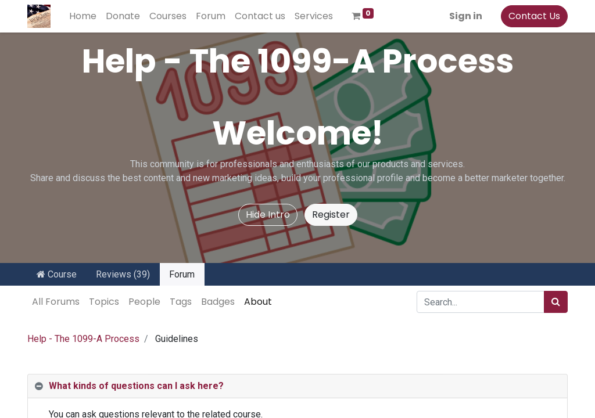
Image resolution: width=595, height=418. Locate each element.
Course (57, 274)
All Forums (56, 301)
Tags (181, 301)
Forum (182, 274)
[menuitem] (82, 16)
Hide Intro (268, 214)
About (258, 301)
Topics (104, 301)
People (144, 301)
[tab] (297, 386)
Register (331, 214)
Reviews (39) (123, 274)
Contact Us (534, 16)
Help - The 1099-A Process (83, 338)
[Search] (556, 302)
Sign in (465, 16)
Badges (218, 301)
